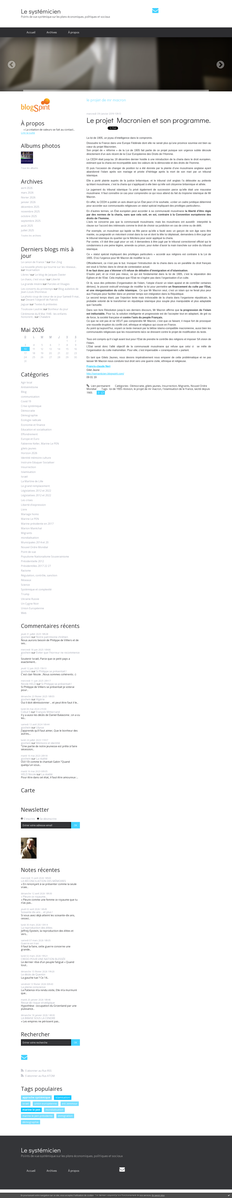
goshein (26, 637)
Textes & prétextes (45, 304)
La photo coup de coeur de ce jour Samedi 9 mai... (50, 296)
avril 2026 (27, 188)
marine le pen (31, 1109)
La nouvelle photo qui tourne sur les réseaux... (49, 267)
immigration (65, 1116)
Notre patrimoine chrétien (52, 637)
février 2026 (28, 197)
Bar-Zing (56, 262)
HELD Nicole (28, 774)
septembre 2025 (31, 220)
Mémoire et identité (48, 743)
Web (23, 613)
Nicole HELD (28, 684)
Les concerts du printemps (37, 289)
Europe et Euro (30, 438)
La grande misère (31, 284)
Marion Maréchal (31, 528)
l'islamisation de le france (178, 389)
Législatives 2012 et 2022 (36, 490)
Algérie (40, 699)
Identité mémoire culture (36, 457)
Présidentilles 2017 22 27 (36, 565)
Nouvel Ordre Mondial (34, 547)
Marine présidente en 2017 (37, 523)
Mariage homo (30, 514)
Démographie (29, 415)
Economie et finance (33, 424)
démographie (30, 1122)
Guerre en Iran (30, 943)
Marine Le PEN (30, 518)
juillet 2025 (27, 230)
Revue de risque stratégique (38, 1002)
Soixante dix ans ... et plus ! (37, 912)
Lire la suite (28, 133)
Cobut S (25, 712)
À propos (73, 32)
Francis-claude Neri (99, 366)
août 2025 (27, 225)
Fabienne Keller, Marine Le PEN (40, 443)
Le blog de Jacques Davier (50, 274)
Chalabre (44, 317)
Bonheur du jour (58, 309)
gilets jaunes (28, 448)
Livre (24, 509)
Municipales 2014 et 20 (34, 542)
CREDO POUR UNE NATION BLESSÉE (43, 959)
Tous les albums (29, 168)
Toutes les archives (31, 235)
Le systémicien (41, 11)
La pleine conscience (33, 987)
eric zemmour (69, 1103)
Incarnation (33, 270)
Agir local (26, 382)
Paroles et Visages (58, 284)
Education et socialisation (36, 429)
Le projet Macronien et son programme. (149, 120)
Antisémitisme (29, 387)
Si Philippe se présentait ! (51, 671)
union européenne (45, 1103)
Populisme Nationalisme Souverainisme (45, 556)
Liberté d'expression (33, 504)
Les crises (27, 500)
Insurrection (28, 467)
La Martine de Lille (32, 481)
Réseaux (26, 580)
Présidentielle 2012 (32, 561)
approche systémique (36, 1097)
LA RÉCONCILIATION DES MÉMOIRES (43, 881)
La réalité (41, 758)
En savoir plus (158, 1195)
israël (25, 1103)
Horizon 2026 (29, 453)
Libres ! (25, 274)
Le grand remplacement (35, 486)
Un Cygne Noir (30, 603)
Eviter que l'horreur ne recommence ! (50, 654)
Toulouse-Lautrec (32, 309)
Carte (28, 790)
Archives (52, 32)
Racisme (26, 570)
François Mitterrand (48, 712)
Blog (24, 391)
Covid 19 (26, 401)
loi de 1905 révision (120, 389)
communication (30, 396)
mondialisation (30, 537)
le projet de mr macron (147, 389)
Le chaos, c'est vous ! (33, 279)
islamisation (62, 1097)
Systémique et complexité (36, 589)
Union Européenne (32, 608)
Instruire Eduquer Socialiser (37, 462)
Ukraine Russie (30, 599)
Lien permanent (98, 386)
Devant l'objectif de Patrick (42, 299)
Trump (25, 594)
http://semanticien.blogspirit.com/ (105, 373)
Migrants (26, 533)
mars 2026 (27, 192)
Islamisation (28, 472)
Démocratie (28, 410)
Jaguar (25, 304)
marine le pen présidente (37, 1116)
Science (25, 584)
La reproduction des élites (36, 927)
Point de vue (28, 551)
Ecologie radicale (31, 420)
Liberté (55, 279)
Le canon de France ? (33, 262)
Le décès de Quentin (33, 974)
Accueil (31, 32)
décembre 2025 (30, 206)
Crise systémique (31, 406)
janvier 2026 (28, 202)
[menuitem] (31, 32)
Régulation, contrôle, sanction (39, 575)
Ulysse (40, 727)
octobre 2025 (29, 216)
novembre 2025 (30, 211)
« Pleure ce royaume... (34, 896)
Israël (24, 476)
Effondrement (29, 434)
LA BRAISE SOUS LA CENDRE (38, 1018)
